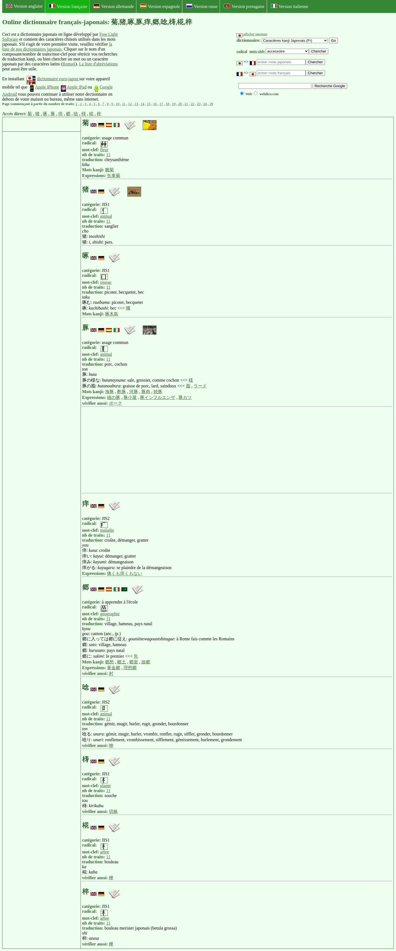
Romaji (68, 64)
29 (211, 104)
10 (117, 104)
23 (198, 104)
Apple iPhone (44, 87)
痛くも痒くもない (124, 573)
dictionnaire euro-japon (53, 78)
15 (148, 104)
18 (167, 104)
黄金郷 (113, 667)
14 (142, 104)
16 (155, 104)
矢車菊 (113, 175)
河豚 (133, 391)
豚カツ (185, 397)
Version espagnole (160, 6)
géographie (110, 613)
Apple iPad (73, 87)
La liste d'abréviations (98, 64)
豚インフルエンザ (157, 397)
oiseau (105, 282)
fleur (104, 149)
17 (161, 104)
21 (186, 104)
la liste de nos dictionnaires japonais (57, 46)
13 (136, 104)
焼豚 (157, 391)
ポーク (115, 403)
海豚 (109, 391)
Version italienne (289, 6)
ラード (200, 386)
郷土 (121, 662)
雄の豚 (113, 397)
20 (180, 104)
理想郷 (130, 667)
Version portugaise (244, 6)
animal (106, 216)
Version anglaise (24, 6)
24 (205, 104)
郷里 (133, 662)
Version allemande (114, 6)
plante (105, 785)
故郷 (145, 662)
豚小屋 (130, 397)
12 (130, 104)
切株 (113, 811)
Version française (68, 6)
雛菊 (109, 169)
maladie (107, 530)
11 (124, 104)
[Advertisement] (161, 66)
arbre (104, 852)
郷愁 (109, 662)
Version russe (202, 6)
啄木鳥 (111, 314)
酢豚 (121, 391)
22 (192, 104)
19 (173, 104)
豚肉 (145, 391)
